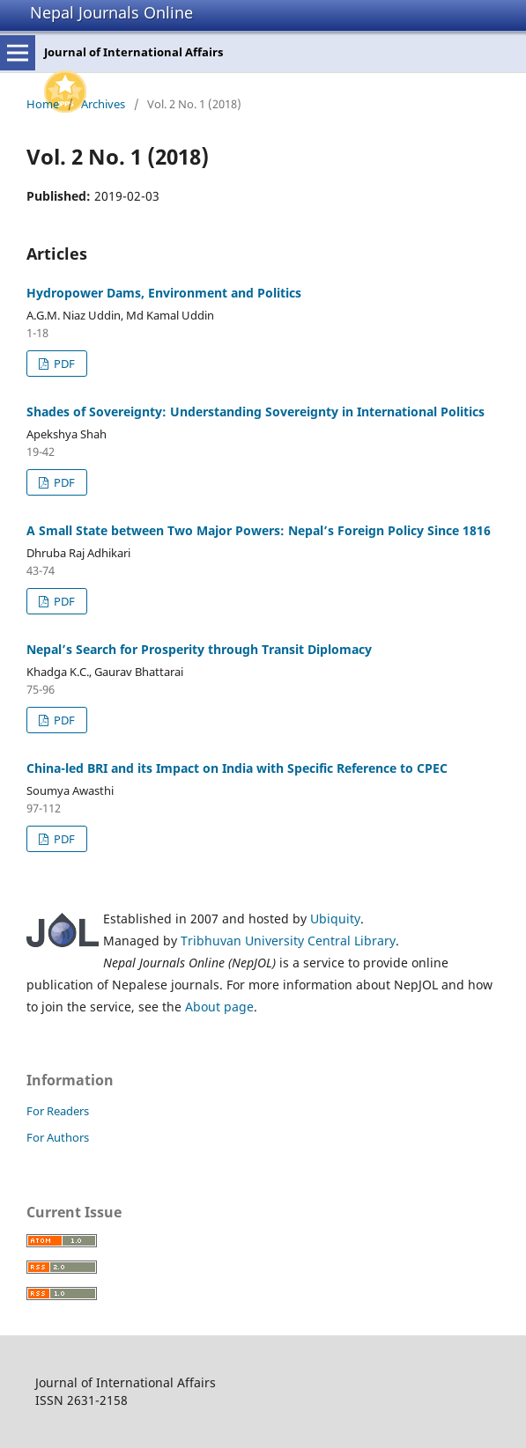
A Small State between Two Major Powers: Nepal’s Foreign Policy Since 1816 (258, 530)
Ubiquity (335, 918)
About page (219, 1006)
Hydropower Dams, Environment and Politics (163, 292)
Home (42, 104)
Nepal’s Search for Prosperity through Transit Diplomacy (199, 649)
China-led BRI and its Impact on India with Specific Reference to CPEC (237, 768)
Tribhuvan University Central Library (288, 940)
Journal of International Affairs (133, 52)
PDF (63, 363)
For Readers (57, 1111)
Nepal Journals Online (111, 12)
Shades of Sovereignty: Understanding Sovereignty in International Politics (255, 411)
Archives (103, 104)
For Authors (57, 1137)
